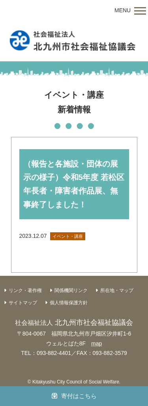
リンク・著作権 (25, 290)
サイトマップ (23, 302)
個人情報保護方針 (69, 302)
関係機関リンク (71, 290)
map (96, 343)
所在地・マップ (116, 290)
